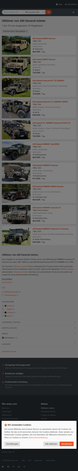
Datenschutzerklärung (37, 437)
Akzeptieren (66, 444)
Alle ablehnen (51, 444)
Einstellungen (12, 444)
